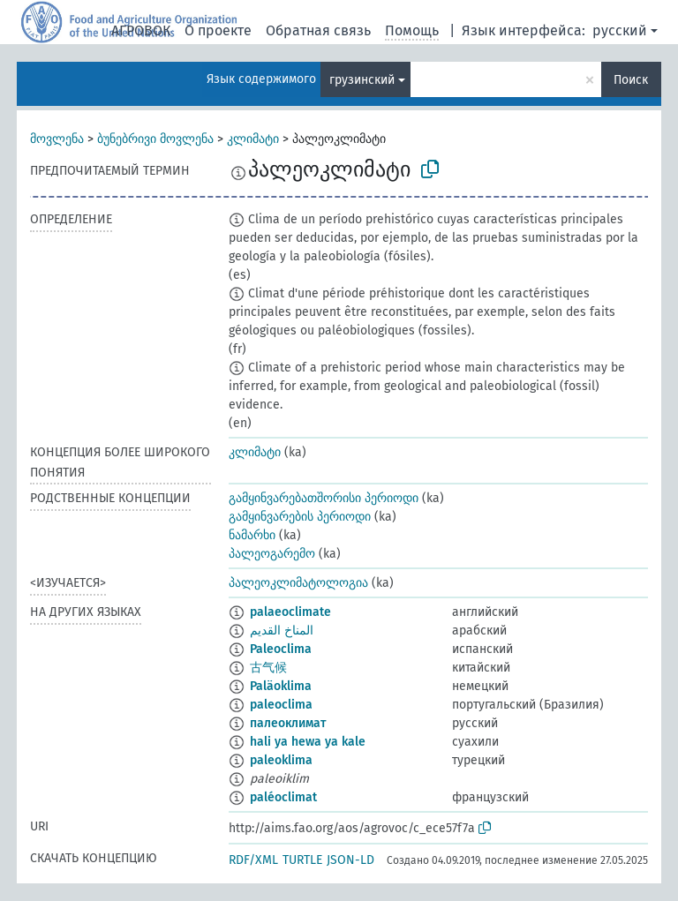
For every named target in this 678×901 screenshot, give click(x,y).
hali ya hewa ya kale (307, 741)
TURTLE (302, 859)
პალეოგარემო (272, 553)
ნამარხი (252, 535)
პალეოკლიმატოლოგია (298, 582)
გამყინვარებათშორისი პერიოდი (323, 498)
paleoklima (281, 760)
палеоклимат (288, 723)
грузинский (362, 79)
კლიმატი (253, 138)
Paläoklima (281, 686)
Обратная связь (318, 30)
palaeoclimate (290, 611)
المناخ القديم (281, 630)
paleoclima (281, 704)
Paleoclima (281, 649)
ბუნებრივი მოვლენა (155, 138)
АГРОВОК (140, 30)
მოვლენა (57, 138)
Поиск (631, 79)
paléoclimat (283, 797)
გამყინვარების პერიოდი (300, 516)
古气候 (268, 667)
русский (619, 30)
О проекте (218, 30)
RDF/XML (253, 859)
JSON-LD (350, 859)
